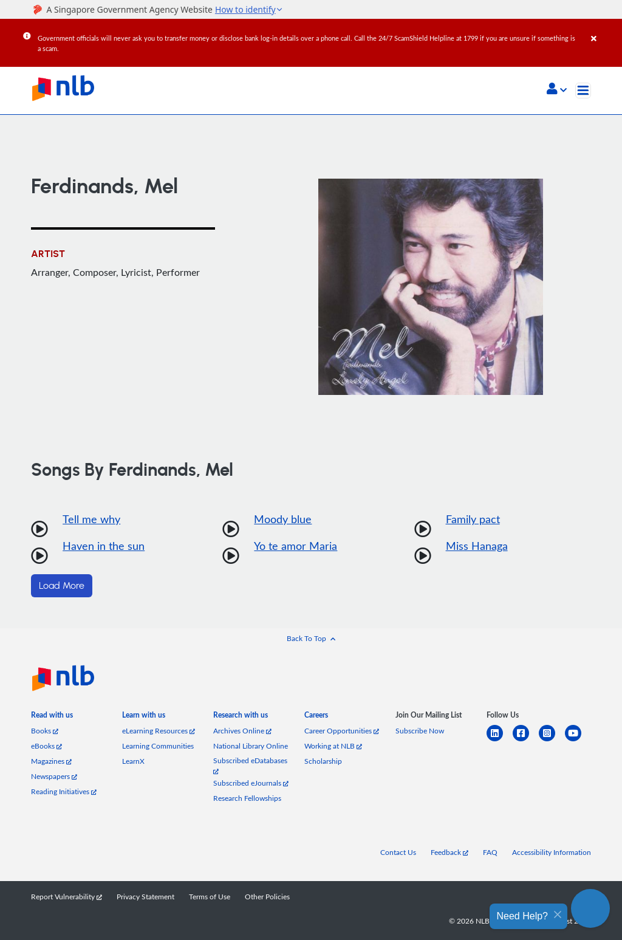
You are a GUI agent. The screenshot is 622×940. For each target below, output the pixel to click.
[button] (557, 90)
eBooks (46, 745)
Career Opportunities (341, 730)
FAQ (490, 852)
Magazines (51, 761)
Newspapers (54, 776)
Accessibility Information (551, 852)
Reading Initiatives (64, 791)
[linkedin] (500, 740)
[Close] (604, 30)
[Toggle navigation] (583, 90)
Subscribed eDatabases (250, 765)
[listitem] (52, 717)
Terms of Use (209, 896)
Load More (61, 586)
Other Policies (267, 896)
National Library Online (250, 745)
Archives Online (242, 730)
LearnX (133, 761)
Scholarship (323, 761)
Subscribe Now (419, 730)
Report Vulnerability (66, 896)
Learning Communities (158, 745)
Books (44, 730)
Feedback (449, 852)
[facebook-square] (526, 740)
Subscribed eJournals (251, 782)
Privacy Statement (145, 896)
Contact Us (398, 852)
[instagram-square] (552, 740)
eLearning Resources (158, 730)
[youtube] (578, 740)
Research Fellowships (247, 798)
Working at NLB (333, 745)
